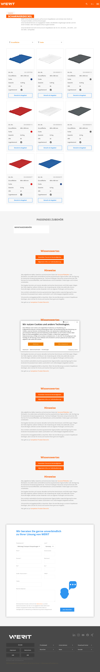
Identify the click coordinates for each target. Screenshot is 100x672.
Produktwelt (43, 645)
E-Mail (46, 573)
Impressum (13, 650)
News (60, 649)
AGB (13, 655)
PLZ (17, 566)
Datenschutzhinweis (35, 349)
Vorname (18, 558)
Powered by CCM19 (73, 349)
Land (45, 543)
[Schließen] (77, 322)
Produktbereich (20, 543)
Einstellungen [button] (45, 349)
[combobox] (21, 42)
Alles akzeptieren (63, 344)
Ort (45, 566)
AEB (28, 655)
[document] (50, 332)
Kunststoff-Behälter (63, 274)
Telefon (18, 581)
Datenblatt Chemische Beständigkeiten (49, 257)
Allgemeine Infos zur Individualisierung (49, 262)
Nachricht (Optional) (20, 588)
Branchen (43, 649)
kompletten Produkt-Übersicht (40, 302)
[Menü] (97, 4)
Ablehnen (36, 344)
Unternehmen (63, 645)
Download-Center (83, 645)
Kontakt (20, 645)
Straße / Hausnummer (21, 573)
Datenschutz (39, 604)
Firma (18, 550)
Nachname (47, 558)
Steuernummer (47, 550)
